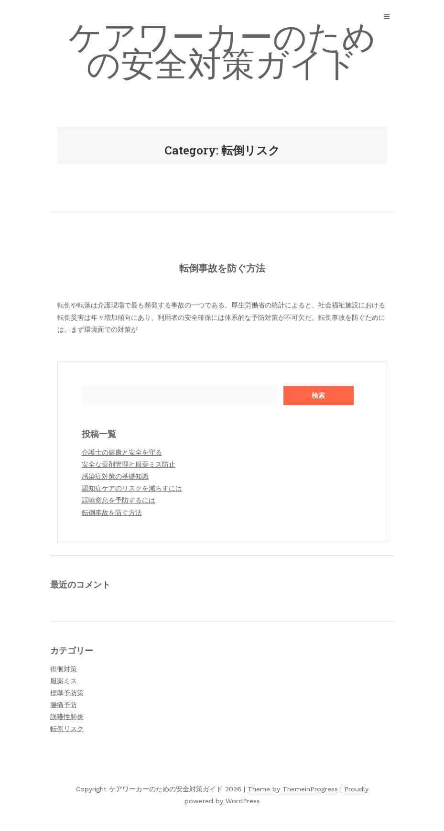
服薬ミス (63, 681)
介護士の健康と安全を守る (122, 452)
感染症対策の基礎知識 (115, 476)
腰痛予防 (63, 705)
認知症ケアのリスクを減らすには (132, 488)
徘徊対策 (63, 669)
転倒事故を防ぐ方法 (222, 268)
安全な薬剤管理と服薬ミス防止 (128, 464)
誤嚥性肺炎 (67, 717)
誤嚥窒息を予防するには (118, 500)
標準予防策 (67, 693)
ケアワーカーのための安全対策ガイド (222, 51)
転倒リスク (67, 729)
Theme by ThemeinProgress (293, 789)
